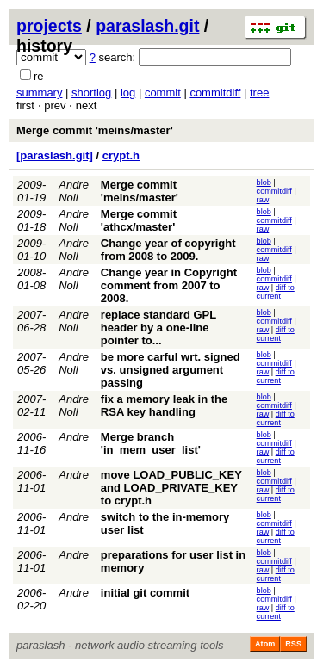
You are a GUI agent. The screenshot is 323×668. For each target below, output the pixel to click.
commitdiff (214, 92)
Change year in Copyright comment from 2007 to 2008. (169, 285)
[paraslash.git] (54, 155)
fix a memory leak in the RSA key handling (164, 405)
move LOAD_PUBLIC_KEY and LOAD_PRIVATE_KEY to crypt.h (171, 487)
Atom (265, 644)
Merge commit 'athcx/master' (139, 220)
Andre (74, 436)
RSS (293, 644)
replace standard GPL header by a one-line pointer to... (158, 327)
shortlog (91, 92)
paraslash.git (147, 25)
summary (39, 92)
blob (264, 182)
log (128, 92)
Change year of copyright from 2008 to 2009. (168, 250)
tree (259, 92)
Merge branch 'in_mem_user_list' (151, 443)
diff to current (276, 291)
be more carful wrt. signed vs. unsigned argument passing (170, 369)
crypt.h (121, 155)
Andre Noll (74, 191)
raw (263, 199)
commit (163, 92)
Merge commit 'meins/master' (94, 130)
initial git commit (145, 592)
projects (49, 25)
